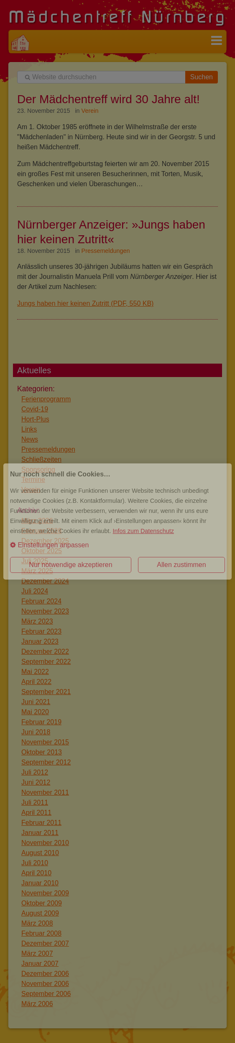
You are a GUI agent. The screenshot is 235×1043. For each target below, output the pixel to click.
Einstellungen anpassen (49, 545)
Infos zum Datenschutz (143, 531)
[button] (117, 545)
